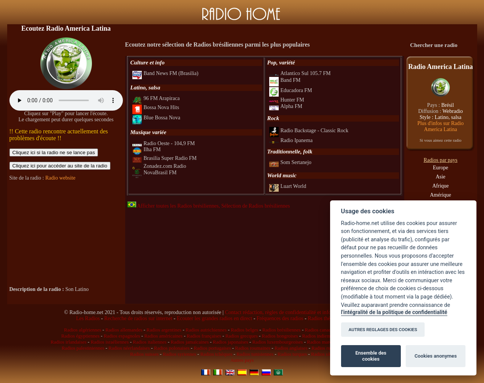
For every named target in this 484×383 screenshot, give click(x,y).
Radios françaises (204, 336)
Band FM (285, 80)
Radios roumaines (253, 348)
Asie (440, 177)
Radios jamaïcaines (190, 342)
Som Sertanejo (290, 162)
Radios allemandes (124, 330)
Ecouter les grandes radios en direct (214, 318)
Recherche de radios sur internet (138, 318)
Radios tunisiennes (254, 354)
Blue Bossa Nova (156, 117)
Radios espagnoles (122, 336)
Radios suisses (144, 354)
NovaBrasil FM (154, 172)
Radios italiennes (149, 342)
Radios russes (325, 348)
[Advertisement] (66, 233)
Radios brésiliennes (281, 330)
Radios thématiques (328, 318)
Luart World (287, 186)
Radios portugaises (212, 348)
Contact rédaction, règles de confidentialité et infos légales (287, 312)
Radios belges (244, 330)
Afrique (440, 186)
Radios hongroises (280, 336)
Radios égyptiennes (80, 336)
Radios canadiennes (324, 330)
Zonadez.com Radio (159, 166)
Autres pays (242, 360)
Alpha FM (285, 106)
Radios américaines (163, 336)
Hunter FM (286, 100)
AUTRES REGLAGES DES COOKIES (383, 329)
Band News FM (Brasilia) (165, 73)
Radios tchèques (216, 354)
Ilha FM (146, 149)
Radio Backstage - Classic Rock (309, 130)
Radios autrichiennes (206, 330)
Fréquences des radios (280, 318)
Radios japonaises (230, 342)
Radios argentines (164, 330)
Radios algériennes (82, 330)
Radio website (60, 178)
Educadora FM (290, 90)
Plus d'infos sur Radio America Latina (440, 126)
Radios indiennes (319, 336)
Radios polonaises (171, 348)
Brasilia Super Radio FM (164, 158)
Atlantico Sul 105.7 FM (300, 73)
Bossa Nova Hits (155, 107)
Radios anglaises (291, 348)
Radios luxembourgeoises (277, 342)
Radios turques (292, 354)
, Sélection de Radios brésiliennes (254, 206)
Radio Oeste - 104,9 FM (163, 143)
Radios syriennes (179, 354)
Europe (440, 167)
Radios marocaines (325, 342)
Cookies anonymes (435, 356)
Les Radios (88, 318)
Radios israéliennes (110, 342)
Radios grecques (241, 336)
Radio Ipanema (291, 140)
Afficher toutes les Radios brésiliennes (173, 206)
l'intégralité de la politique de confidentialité (394, 312)
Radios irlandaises (69, 342)
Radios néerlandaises (129, 348)
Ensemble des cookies (370, 356)
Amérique (440, 195)
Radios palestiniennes (83, 348)
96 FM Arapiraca (156, 98)
